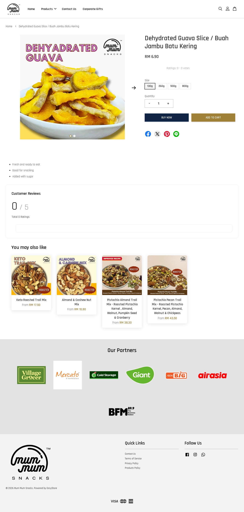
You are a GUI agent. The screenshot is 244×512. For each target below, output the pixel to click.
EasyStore (52, 488)
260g (162, 86)
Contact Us (69, 9)
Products (48, 9)
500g (173, 86)
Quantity (150, 96)
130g (150, 86)
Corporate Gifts (93, 9)
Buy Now (166, 117)
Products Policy (132, 467)
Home (31, 9)
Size (147, 80)
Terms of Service (133, 458)
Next (134, 88)
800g (185, 86)
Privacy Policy (131, 463)
